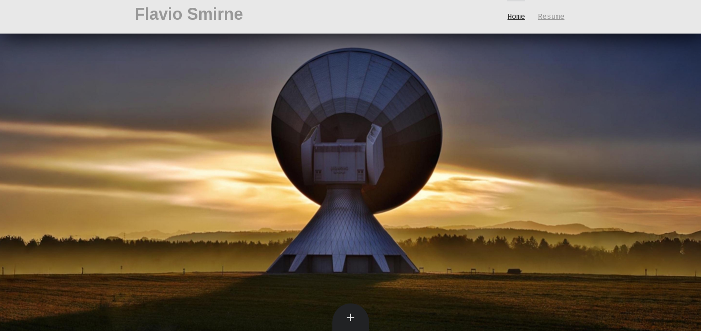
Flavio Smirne (189, 14)
